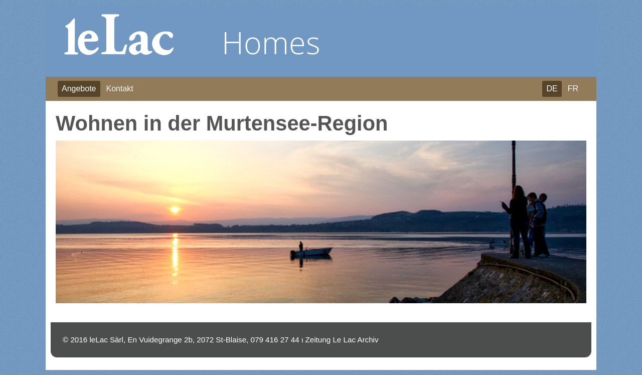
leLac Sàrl (106, 339)
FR (573, 88)
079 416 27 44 (275, 339)
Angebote (79, 88)
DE (551, 88)
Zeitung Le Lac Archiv (342, 339)
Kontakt (119, 88)
